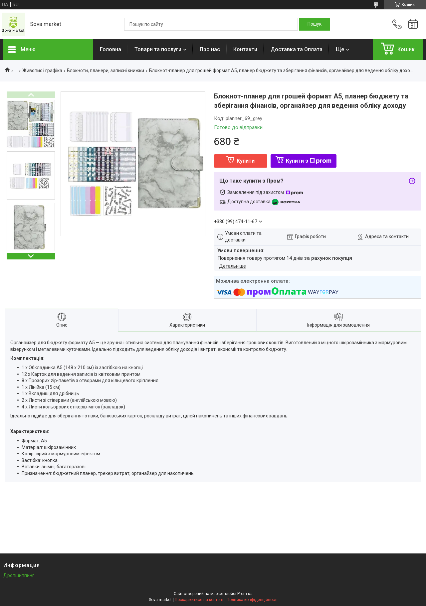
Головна (110, 49)
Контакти (245, 49)
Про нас (210, 49)
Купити (246, 161)
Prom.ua (245, 593)
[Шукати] (314, 24)
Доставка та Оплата (296, 49)
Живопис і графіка (42, 70)
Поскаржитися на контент (199, 599)
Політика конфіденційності (252, 599)
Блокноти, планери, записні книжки (105, 70)
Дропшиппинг (18, 575)
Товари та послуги (157, 49)
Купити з (308, 161)
